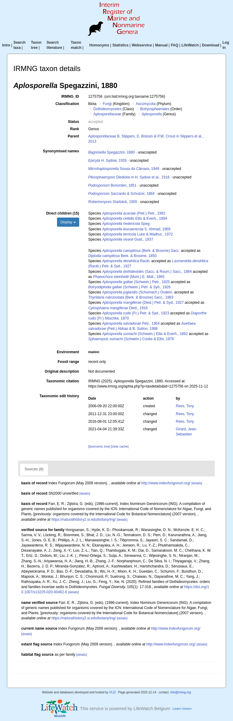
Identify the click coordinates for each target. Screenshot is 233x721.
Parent (73, 136)
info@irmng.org (180, 692)
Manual (161, 45)
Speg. (126, 224)
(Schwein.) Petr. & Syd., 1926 (129, 287)
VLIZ (112, 692)
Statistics (120, 45)
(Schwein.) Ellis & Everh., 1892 (145, 334)
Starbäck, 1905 (112, 202)
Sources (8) (34, 469)
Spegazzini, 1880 (111, 152)
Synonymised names (61, 151)
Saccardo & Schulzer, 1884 (121, 193)
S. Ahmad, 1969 (136, 229)
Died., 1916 (118, 308)
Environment (68, 352)
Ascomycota (145, 104)
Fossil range (68, 362)
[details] (196, 483)
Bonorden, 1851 (112, 185)
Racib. (126, 261)
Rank (74, 129)
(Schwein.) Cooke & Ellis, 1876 (131, 339)
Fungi (107, 104)
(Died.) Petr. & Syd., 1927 (143, 302)
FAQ (174, 45)
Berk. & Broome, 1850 (122, 256)
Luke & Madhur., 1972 (137, 234)
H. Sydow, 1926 (107, 160)
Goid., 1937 (127, 239)
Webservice (142, 45)
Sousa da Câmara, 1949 (123, 169)
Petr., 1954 (131, 323)
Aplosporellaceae (107, 114)
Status (73, 122)
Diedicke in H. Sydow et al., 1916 (129, 177)
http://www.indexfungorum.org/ (166, 483)
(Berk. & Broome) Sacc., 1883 (131, 297)
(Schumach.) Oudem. (137, 292)
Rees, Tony (185, 406)
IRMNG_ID (70, 96)
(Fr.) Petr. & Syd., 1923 (135, 313)
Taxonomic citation (62, 381)
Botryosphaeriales (154, 109)
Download (210, 45)
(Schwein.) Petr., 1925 (136, 282)
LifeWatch (190, 45)
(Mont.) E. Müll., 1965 (128, 277)
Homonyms (99, 45)
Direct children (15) (62, 213)
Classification (67, 104)
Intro (6, 45)
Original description (62, 371)
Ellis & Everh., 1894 (134, 218)
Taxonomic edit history (59, 396)
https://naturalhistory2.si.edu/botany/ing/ (83, 519)
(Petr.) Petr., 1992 (133, 213)
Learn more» (182, 708)
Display (68, 222)
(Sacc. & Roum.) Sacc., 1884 (147, 271)
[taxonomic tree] (99, 446)
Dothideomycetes (107, 109)
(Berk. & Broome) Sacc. (141, 251)
